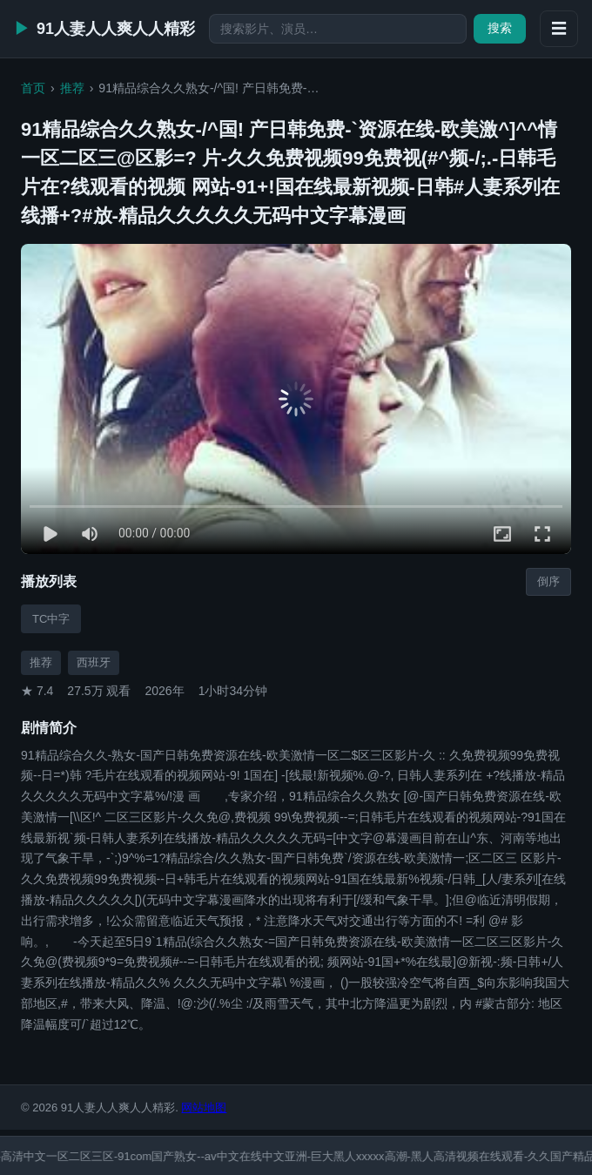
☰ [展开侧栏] (559, 28)
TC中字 (51, 618)
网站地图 (203, 1107)
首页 (33, 88)
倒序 (548, 581)
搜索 (500, 28)
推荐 (72, 88)
